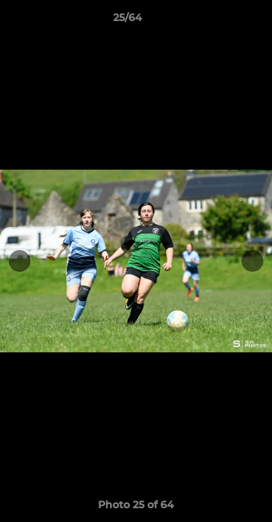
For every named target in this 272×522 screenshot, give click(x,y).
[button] (219, 21)
